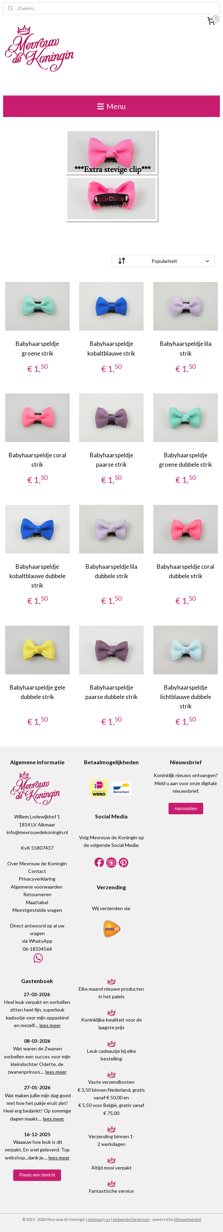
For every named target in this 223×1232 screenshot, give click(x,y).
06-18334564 (37, 949)
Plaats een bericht (37, 1174)
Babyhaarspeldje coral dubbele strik (185, 571)
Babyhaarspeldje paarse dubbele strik (111, 692)
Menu (111, 106)
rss (107, 1219)
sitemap (95, 1219)
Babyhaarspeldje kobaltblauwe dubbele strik (37, 576)
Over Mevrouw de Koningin (37, 863)
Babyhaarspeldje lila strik (186, 348)
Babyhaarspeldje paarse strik (111, 459)
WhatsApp (40, 941)
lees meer (50, 1025)
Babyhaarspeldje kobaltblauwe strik (111, 348)
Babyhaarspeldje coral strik (37, 459)
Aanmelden (185, 808)
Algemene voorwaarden (36, 887)
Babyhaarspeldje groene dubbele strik (185, 459)
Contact (37, 871)
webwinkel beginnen (131, 1219)
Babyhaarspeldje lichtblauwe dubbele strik (185, 697)
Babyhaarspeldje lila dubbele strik (111, 571)
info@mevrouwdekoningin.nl (37, 832)
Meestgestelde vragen (37, 910)
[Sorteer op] (163, 261)
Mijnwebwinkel (187, 1219)
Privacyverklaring (37, 879)
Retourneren (37, 894)
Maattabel (37, 902)
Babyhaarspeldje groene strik (37, 348)
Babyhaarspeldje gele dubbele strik (37, 692)
